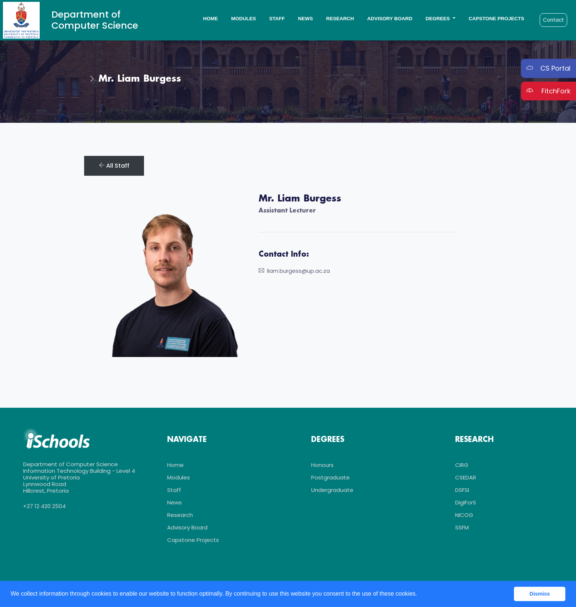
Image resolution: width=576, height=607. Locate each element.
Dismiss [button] (540, 594)
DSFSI (462, 490)
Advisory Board (389, 18)
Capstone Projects (496, 18)
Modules (243, 18)
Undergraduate (332, 490)
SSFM (462, 527)
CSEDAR (465, 477)
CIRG (461, 465)
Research (340, 18)
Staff (277, 18)
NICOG (464, 515)
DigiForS (465, 502)
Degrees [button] (438, 18)
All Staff (114, 165)
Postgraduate (330, 477)
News (305, 18)
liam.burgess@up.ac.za (294, 271)
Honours (322, 465)
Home (210, 18)
